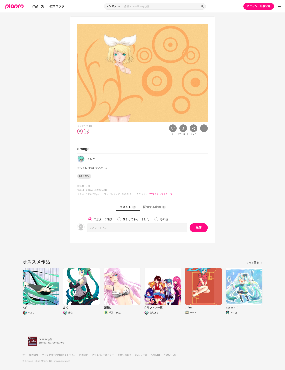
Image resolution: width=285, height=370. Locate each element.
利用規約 (83, 355)
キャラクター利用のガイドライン (58, 355)
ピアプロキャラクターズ (160, 194)
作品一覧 (38, 6)
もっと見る (254, 262)
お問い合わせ (124, 355)
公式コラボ (56, 6)
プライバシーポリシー (103, 355)
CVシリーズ (141, 355)
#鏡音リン (84, 176)
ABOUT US (170, 355)
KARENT (155, 355)
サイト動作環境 (30, 355)
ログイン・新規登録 (258, 6)
